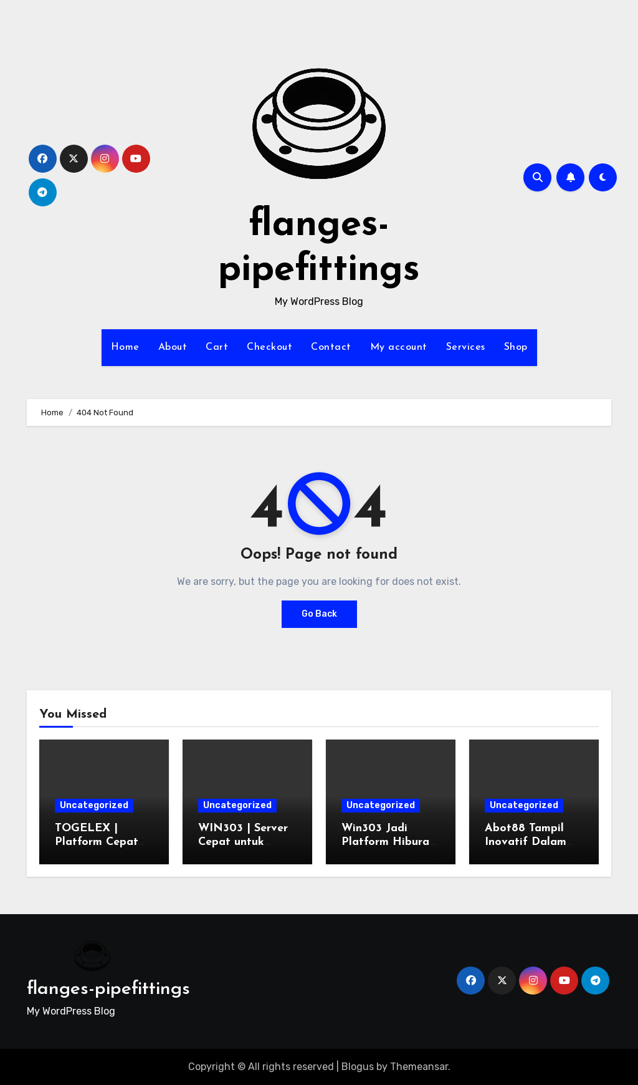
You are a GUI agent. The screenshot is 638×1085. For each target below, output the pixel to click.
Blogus (357, 1067)
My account (398, 347)
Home (125, 347)
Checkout (269, 347)
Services (465, 347)
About (173, 347)
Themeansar (419, 1067)
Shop (516, 347)
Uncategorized (94, 805)
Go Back (319, 614)
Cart (217, 347)
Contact (331, 347)
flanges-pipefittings (108, 989)
